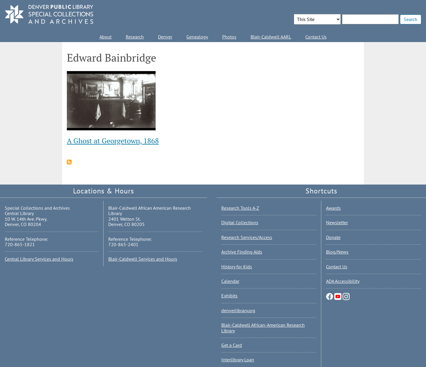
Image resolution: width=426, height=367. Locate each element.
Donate (333, 237)
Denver (165, 37)
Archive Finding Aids (241, 252)
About (105, 37)
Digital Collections (239, 222)
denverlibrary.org (238, 310)
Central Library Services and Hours (39, 259)
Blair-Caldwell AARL (271, 37)
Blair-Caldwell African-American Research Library (263, 327)
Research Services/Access (246, 237)
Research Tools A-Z (240, 208)
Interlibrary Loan (237, 360)
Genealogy (197, 37)
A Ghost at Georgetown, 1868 (113, 140)
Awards (333, 208)
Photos (229, 37)
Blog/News (337, 252)
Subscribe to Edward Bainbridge (69, 162)
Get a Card (231, 345)
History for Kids (236, 267)
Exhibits (229, 296)
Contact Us (316, 37)
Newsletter (337, 222)
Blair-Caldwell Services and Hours (142, 259)
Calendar (230, 281)
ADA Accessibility (342, 281)
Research (135, 37)
